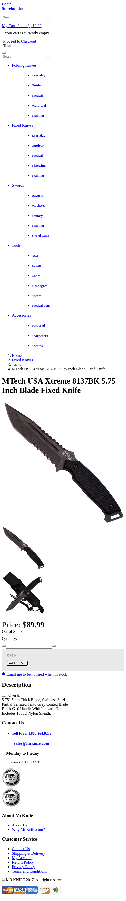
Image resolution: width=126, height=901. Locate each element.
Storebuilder (12, 8)
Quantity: (9, 638)
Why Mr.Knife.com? (28, 829)
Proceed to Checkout (19, 41)
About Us (19, 825)
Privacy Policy (23, 867)
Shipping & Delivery (28, 853)
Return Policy (23, 862)
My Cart (22, 26)
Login (6, 4)
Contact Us (21, 849)
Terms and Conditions (29, 871)
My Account (22, 858)
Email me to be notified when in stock (34, 674)
